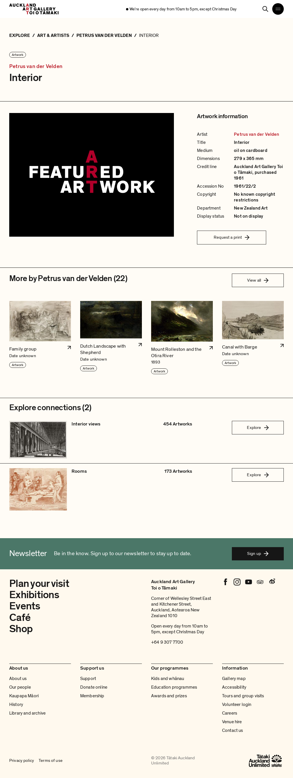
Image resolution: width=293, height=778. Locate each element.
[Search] (265, 9)
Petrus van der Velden (35, 66)
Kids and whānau (167, 678)
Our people (20, 687)
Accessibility (234, 687)
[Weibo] (271, 582)
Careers (229, 713)
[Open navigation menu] (278, 9)
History (16, 704)
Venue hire (232, 722)
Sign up (257, 553)
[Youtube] (248, 582)
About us (18, 678)
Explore (257, 427)
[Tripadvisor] (260, 582)
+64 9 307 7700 (167, 642)
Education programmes (174, 687)
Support (88, 678)
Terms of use (51, 760)
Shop (21, 629)
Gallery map (234, 678)
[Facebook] (225, 582)
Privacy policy (21, 760)
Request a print (231, 237)
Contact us (232, 730)
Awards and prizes (169, 696)
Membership (92, 696)
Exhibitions (34, 595)
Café (20, 618)
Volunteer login (236, 704)
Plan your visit (39, 584)
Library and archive (27, 713)
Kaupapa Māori (24, 696)
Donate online (93, 687)
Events (24, 606)
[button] (40, 338)
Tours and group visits (243, 696)
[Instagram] (237, 582)
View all (257, 280)
